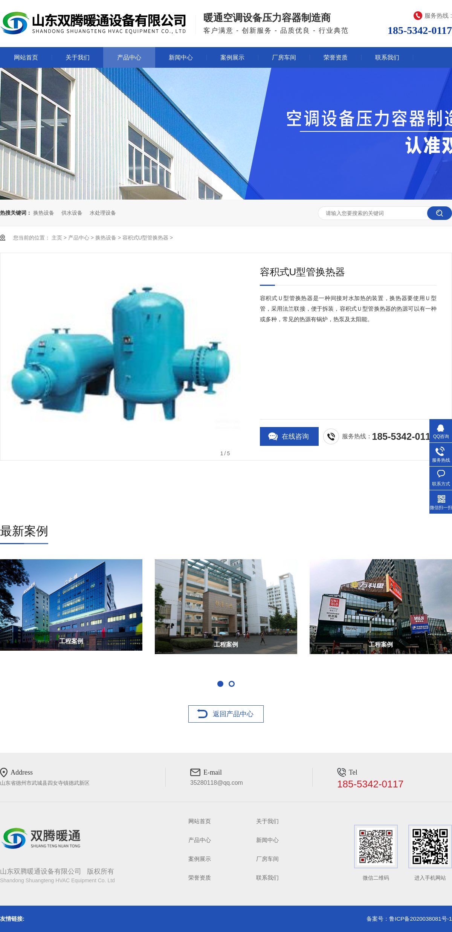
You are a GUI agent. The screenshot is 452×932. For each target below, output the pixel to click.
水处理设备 (103, 213)
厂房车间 (284, 57)
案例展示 (232, 57)
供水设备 (71, 213)
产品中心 (129, 57)
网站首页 (26, 57)
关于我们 (78, 57)
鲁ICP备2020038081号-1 (420, 918)
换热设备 (43, 213)
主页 (57, 238)
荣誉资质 (336, 57)
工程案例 (71, 641)
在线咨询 (295, 436)
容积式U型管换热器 (145, 238)
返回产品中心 (233, 714)
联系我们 (387, 57)
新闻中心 (181, 57)
